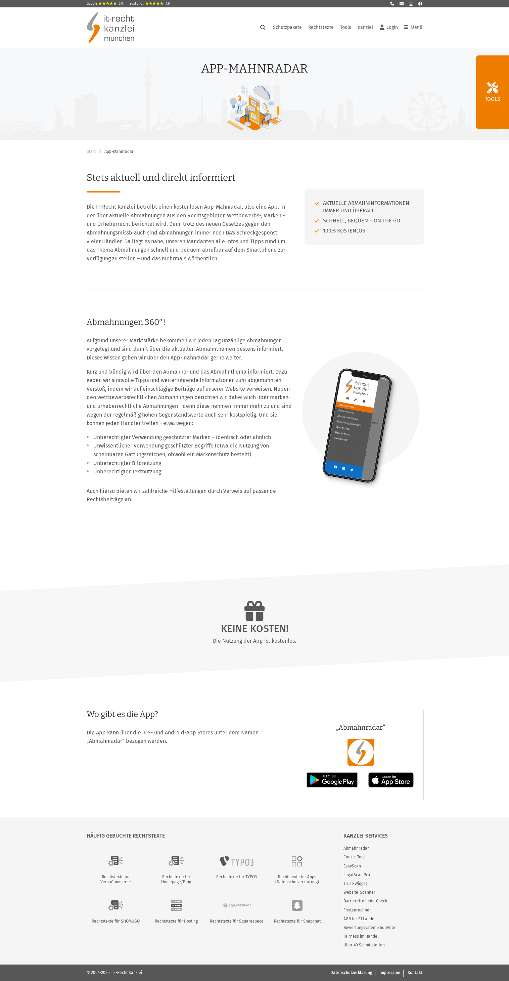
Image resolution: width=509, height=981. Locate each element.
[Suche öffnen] (263, 27)
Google (105, 4)
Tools (345, 27)
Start (91, 151)
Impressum (389, 972)
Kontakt (415, 972)
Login (389, 28)
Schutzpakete (287, 27)
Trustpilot (149, 4)
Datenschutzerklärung (351, 972)
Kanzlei (365, 27)
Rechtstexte (321, 27)
